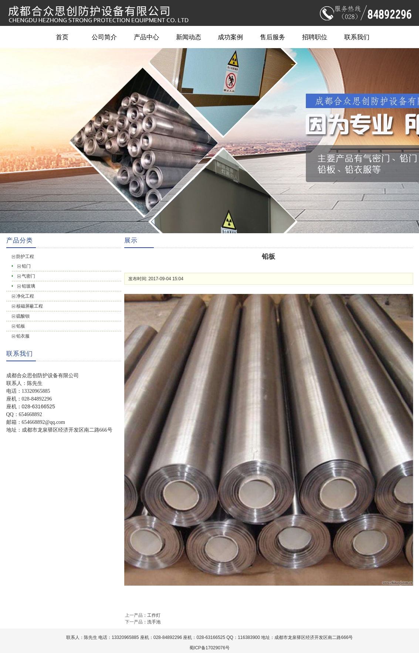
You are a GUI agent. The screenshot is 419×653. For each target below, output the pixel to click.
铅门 (26, 266)
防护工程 (25, 256)
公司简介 (104, 37)
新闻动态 (188, 37)
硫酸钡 (23, 316)
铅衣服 (23, 336)
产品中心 (146, 37)
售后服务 (272, 37)
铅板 (20, 326)
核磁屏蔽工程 (29, 306)
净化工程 (25, 296)
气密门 (28, 276)
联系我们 (356, 37)
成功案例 (230, 37)
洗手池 (153, 621)
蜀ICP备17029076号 (209, 647)
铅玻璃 (28, 286)
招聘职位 (314, 37)
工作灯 (153, 615)
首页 (62, 37)
